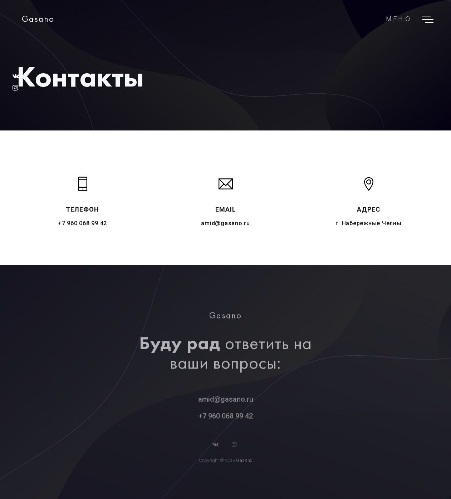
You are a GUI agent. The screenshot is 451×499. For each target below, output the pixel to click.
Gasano (244, 462)
